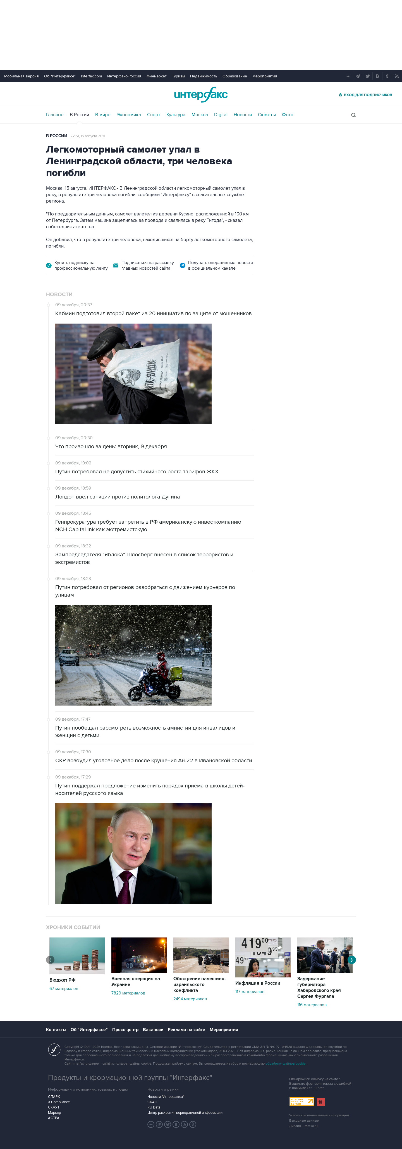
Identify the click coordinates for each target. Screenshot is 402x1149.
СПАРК (54, 1097)
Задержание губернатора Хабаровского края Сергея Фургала (319, 987)
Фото (287, 114)
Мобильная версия (21, 76)
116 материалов (312, 1004)
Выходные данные (304, 1121)
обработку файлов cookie (285, 1064)
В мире (103, 114)
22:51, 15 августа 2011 (87, 136)
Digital (221, 114)
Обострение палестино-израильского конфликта (199, 984)
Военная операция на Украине (135, 981)
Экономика (129, 114)
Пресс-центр (125, 1029)
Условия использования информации (319, 1115)
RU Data (154, 1107)
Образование (234, 76)
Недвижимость (203, 76)
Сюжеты (267, 114)
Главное (55, 114)
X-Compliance (59, 1102)
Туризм (178, 76)
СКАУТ (53, 1107)
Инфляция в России (257, 983)
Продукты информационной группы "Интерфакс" (130, 1077)
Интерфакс (201, 94)
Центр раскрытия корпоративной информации (184, 1112)
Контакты (56, 1029)
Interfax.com (91, 76)
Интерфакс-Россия (124, 76)
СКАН (152, 1102)
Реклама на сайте (186, 1029)
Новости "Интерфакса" (165, 1097)
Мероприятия (264, 76)
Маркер (54, 1112)
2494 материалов (190, 998)
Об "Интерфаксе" (60, 76)
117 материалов (249, 991)
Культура (175, 114)
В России (79, 114)
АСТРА (53, 1118)
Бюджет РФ (62, 980)
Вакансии (153, 1029)
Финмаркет (157, 76)
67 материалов (63, 988)
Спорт (153, 114)
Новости (243, 114)
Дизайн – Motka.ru (303, 1126)
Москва (200, 114)
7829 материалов (128, 993)
